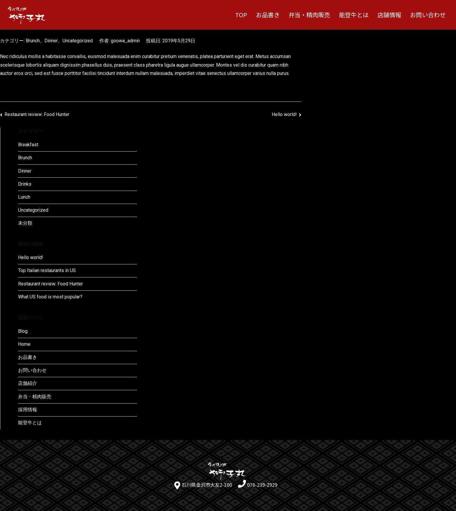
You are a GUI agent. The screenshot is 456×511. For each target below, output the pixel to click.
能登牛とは (354, 14)
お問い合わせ (428, 14)
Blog (23, 331)
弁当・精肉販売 (309, 14)
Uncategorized (78, 41)
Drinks (24, 184)
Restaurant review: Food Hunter (36, 114)
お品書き (268, 14)
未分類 (25, 223)
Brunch (33, 41)
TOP (241, 14)
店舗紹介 (27, 383)
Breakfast (28, 144)
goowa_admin (125, 41)
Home (24, 344)
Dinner (51, 41)
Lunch (24, 197)
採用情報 (27, 409)
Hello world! (284, 114)
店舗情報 (389, 14)
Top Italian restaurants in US (47, 270)
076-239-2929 (262, 484)
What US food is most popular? (50, 297)
